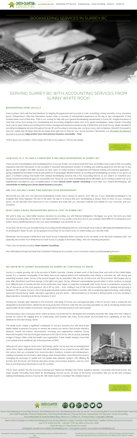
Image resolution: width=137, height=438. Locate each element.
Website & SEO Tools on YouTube (122, 435)
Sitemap (109, 417)
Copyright (100, 417)
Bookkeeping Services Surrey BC (75, 411)
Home (3, 411)
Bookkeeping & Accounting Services (23, 411)
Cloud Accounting (120, 414)
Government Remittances (59, 414)
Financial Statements (38, 414)
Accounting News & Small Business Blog (42, 417)
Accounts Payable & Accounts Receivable (109, 411)
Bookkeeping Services (50, 411)
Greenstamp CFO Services (98, 414)
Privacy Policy (88, 417)
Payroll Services (79, 414)
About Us (65, 417)
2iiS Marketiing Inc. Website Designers (109, 433)
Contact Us (75, 417)
